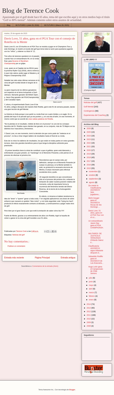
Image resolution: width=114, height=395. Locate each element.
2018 (89, 157)
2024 (89, 136)
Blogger (72, 390)
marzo (92, 292)
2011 (89, 315)
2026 (89, 128)
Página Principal (42, 257)
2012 (89, 311)
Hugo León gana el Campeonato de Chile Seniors (95, 270)
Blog (8, 25)
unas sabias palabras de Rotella (40, 119)
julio (91, 278)
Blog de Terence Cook (30, 10)
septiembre (93, 179)
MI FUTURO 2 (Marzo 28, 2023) (56, 25)
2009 (89, 322)
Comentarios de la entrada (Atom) (45, 266)
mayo (91, 285)
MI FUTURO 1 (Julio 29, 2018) (27, 25)
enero (91, 300)
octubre (92, 175)
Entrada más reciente (14, 257)
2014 (89, 304)
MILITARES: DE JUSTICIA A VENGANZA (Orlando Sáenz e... (95, 237)
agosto (92, 182)
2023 (89, 139)
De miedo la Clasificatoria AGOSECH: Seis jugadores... (94, 190)
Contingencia (89, 111)
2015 (89, 168)
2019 (89, 154)
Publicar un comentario (16, 246)
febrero (92, 296)
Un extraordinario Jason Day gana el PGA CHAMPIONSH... (96, 225)
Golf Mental (88, 107)
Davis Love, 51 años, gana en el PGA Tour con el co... (96, 214)
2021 (89, 146)
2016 (89, 165)
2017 (89, 161)
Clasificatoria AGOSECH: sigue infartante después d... (95, 249)
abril (91, 289)
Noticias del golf (18, 235)
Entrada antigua (68, 257)
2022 (89, 143)
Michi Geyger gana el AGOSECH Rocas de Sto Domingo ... (95, 202)
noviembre (93, 171)
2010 (89, 319)
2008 (89, 326)
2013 (89, 308)
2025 (89, 132)
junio (91, 282)
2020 (89, 150)
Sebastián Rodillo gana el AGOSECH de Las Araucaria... (95, 259)
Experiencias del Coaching (95, 115)
